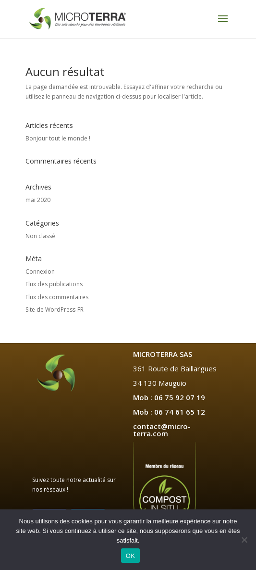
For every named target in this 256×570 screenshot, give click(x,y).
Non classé (40, 236)
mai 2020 (37, 200)
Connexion (40, 271)
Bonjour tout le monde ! (57, 138)
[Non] (244, 540)
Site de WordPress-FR (54, 309)
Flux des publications (54, 284)
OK (130, 555)
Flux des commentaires (56, 297)
